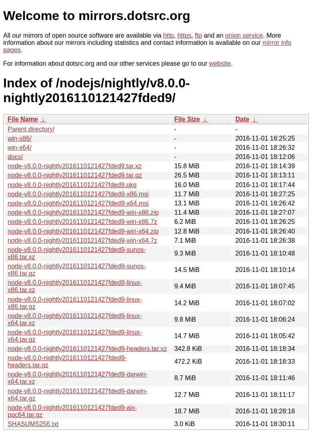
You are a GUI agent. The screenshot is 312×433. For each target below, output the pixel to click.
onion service (244, 35)
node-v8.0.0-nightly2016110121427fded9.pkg (72, 184)
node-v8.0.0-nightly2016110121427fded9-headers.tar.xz (87, 348)
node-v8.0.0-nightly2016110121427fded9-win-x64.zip (83, 231)
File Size (187, 119)
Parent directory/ (31, 129)
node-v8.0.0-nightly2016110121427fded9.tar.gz (75, 175)
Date (243, 119)
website (220, 63)
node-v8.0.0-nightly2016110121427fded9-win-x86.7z (82, 221)
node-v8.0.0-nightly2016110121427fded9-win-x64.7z (82, 240)
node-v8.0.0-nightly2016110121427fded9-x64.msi (78, 203)
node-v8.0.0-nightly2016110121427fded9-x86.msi (78, 194)
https (184, 35)
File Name (23, 119)
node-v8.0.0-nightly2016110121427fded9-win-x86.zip (83, 212)
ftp (198, 35)
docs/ (15, 156)
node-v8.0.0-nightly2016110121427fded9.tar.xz (74, 166)
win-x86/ (20, 138)
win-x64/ (20, 147)
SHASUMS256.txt (33, 424)
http (168, 35)
